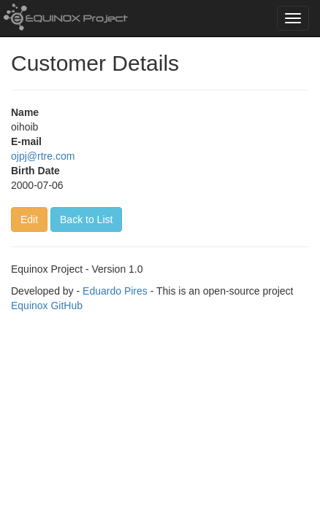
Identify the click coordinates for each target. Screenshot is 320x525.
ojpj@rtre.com (43, 156)
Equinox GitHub (47, 305)
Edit (29, 219)
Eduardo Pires (115, 291)
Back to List (86, 219)
